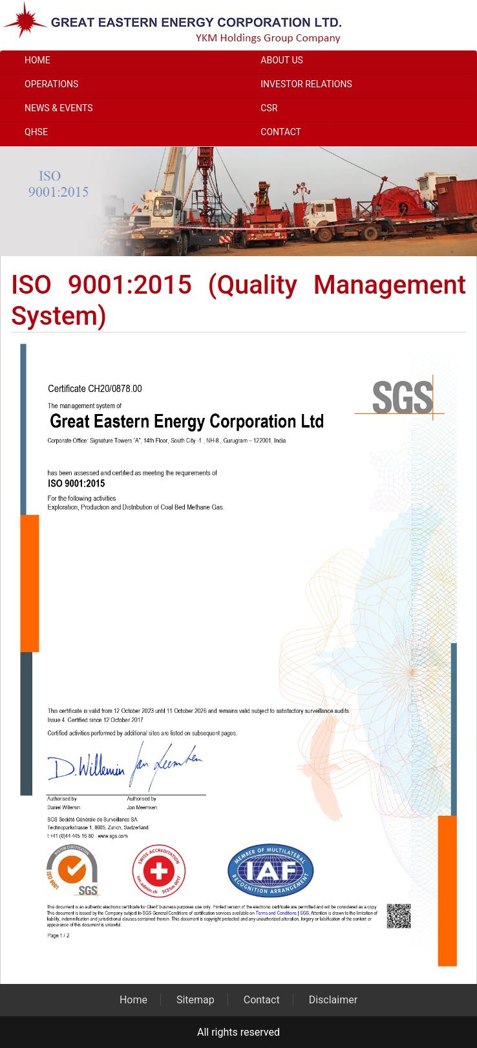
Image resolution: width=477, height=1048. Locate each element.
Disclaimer (333, 1000)
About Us (281, 60)
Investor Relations (306, 84)
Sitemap (195, 1000)
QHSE (36, 132)
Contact (280, 132)
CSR (268, 108)
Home (37, 60)
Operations (51, 84)
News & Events (59, 108)
